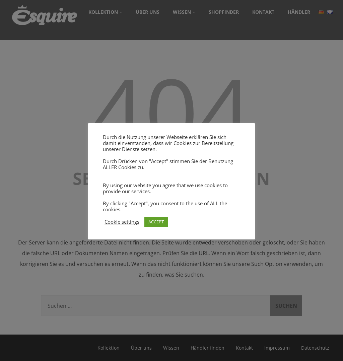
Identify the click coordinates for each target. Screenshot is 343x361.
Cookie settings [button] (122, 222)
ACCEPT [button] (156, 222)
